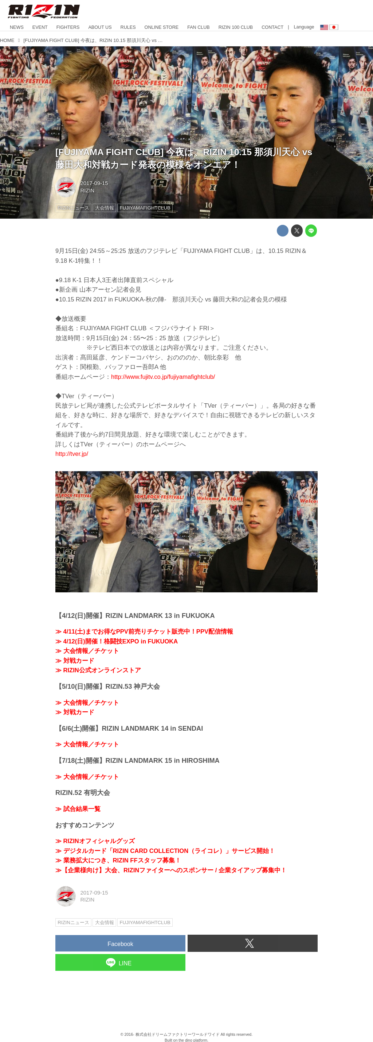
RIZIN (87, 190)
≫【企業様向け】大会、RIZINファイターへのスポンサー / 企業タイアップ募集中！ (171, 870)
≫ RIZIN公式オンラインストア (98, 670)
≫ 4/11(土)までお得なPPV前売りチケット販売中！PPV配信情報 (144, 631)
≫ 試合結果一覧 (78, 808)
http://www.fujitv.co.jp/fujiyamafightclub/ (163, 376)
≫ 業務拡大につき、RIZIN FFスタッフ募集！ (118, 860)
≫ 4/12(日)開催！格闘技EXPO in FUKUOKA (116, 641)
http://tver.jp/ (71, 453)
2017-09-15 (94, 183)
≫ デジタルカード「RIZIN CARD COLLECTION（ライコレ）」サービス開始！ (165, 850)
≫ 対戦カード (74, 660)
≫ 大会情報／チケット (87, 650)
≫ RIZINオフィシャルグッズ (95, 841)
